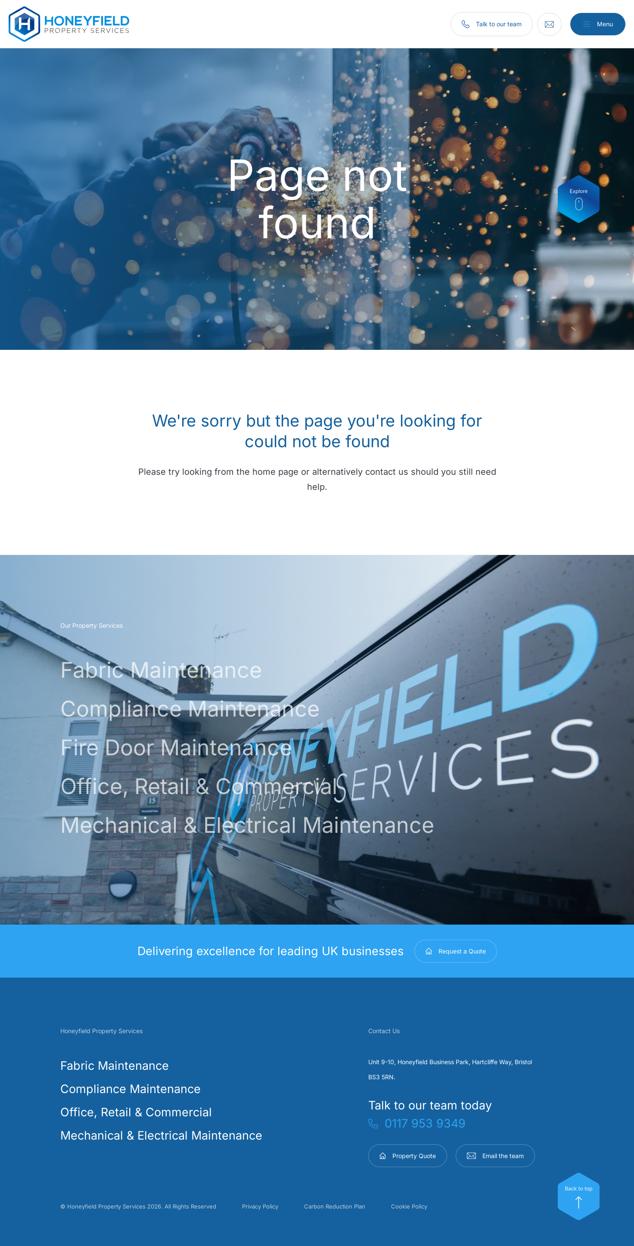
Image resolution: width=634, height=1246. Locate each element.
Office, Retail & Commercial (227, 784)
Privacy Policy (260, 1206)
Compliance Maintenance (215, 707)
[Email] (543, 24)
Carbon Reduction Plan (334, 1206)
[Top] (579, 1196)
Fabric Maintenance (180, 668)
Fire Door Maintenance (199, 745)
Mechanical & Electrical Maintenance (285, 823)
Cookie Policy (409, 1206)
